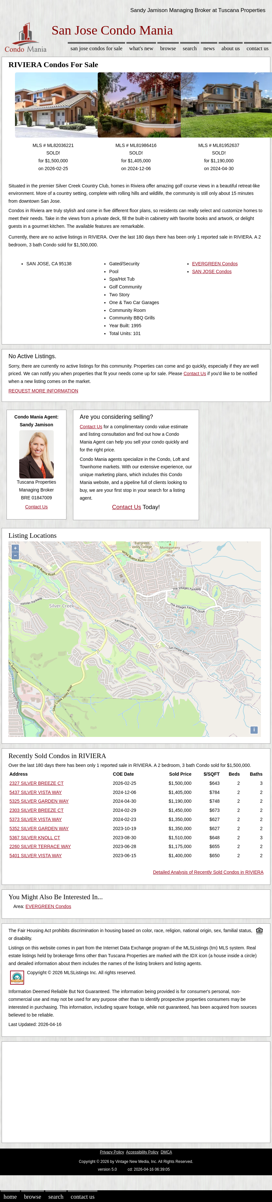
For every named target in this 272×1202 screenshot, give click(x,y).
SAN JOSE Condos (212, 271)
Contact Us (258, 48)
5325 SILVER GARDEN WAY (39, 801)
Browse (168, 48)
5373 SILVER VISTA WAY (35, 819)
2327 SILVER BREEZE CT (36, 783)
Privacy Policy (112, 1152)
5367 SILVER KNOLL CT (34, 837)
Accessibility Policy (142, 1152)
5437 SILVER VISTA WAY (35, 792)
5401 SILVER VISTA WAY (35, 855)
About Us (231, 48)
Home (10, 1197)
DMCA (166, 1152)
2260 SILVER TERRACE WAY (40, 846)
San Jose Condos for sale (96, 48)
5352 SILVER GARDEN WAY (39, 828)
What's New (141, 48)
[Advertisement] (125, 1090)
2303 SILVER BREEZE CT (36, 810)
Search (190, 48)
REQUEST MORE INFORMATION (43, 390)
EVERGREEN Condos (215, 263)
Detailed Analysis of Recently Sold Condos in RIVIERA (208, 872)
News (209, 48)
